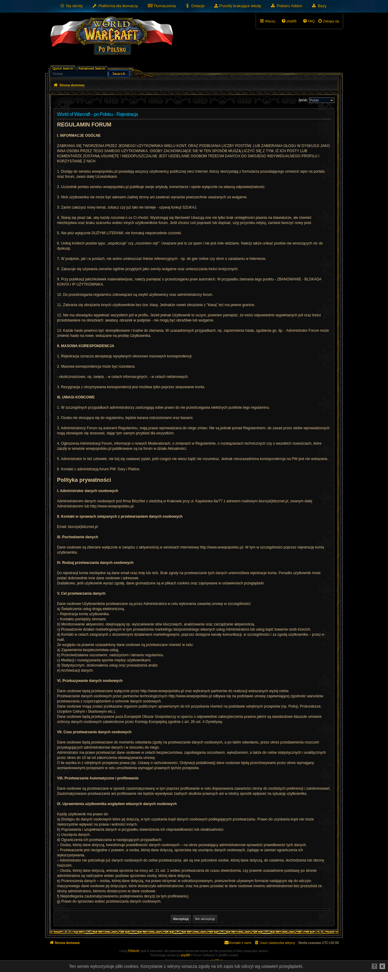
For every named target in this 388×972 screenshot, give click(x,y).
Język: (303, 100)
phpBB (185, 955)
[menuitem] (71, 6)
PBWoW (133, 951)
